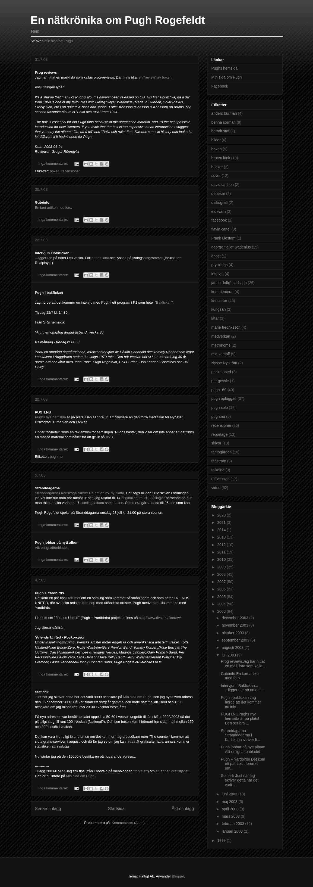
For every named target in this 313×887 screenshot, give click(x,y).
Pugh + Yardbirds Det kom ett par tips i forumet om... (243, 764)
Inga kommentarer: (54, 163)
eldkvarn (218, 211)
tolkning (218, 470)
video (215, 487)
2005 (222, 597)
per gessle (220, 381)
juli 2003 (229, 655)
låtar (215, 318)
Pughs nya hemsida (51, 417)
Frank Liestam (223, 238)
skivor (216, 443)
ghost (216, 256)
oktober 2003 (233, 633)
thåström (218, 461)
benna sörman (223, 122)
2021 (222, 522)
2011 (222, 552)
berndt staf (220, 131)
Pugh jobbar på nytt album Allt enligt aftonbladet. (243, 749)
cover (216, 175)
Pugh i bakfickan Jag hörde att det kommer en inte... (241, 702)
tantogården (221, 452)
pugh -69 (218, 390)
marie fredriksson (226, 327)
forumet (74, 598)
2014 (222, 530)
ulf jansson (220, 479)
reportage (219, 434)
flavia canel (220, 229)
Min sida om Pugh (137, 697)
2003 (222, 611)
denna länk (100, 258)
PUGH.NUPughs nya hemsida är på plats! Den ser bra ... (240, 719)
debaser (218, 193)
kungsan (218, 309)
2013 (222, 537)
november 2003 (235, 625)
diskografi (219, 202)
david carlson (222, 184)
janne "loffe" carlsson (229, 283)
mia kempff (220, 354)
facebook (219, 220)
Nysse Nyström (224, 363)
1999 (222, 840)
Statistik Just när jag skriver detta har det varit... (239, 780)
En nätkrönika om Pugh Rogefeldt (118, 20)
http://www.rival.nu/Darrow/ (160, 618)
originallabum (131, 498)
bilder (216, 140)
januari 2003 (233, 831)
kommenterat (222, 292)
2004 (222, 604)
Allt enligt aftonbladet (51, 548)
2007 (222, 582)
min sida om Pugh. (59, 41)
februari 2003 (233, 823)
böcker (217, 167)
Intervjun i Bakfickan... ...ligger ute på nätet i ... (242, 687)
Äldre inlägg (183, 808)
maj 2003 (230, 801)
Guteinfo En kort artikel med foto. (240, 675)
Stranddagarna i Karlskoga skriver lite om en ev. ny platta (79, 493)
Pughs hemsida (224, 68)
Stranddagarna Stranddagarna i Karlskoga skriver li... (240, 735)
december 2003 (235, 618)
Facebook (219, 86)
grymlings (219, 265)
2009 (222, 567)
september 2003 (236, 640)
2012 (222, 545)
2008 (222, 574)
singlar (160, 498)
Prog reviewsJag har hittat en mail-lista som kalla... (243, 663)
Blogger (178, 876)
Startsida (116, 808)
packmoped (221, 372)
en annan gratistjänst (172, 771)
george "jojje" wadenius (231, 247)
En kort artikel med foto (53, 208)
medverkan (220, 336)
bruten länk (220, 158)
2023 (222, 515)
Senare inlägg (48, 808)
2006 (222, 589)
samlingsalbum (92, 503)
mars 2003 (231, 816)
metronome (221, 345)
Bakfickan (163, 302)
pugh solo (219, 407)
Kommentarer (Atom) (128, 823)
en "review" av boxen (155, 77)
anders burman (224, 113)
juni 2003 (230, 794)
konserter (219, 300)
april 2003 (230, 809)
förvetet (140, 771)
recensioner (70, 171)
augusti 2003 (233, 647)
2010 (222, 559)
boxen (54, 171)
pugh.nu (56, 457)
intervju (217, 274)
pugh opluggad (224, 398)
